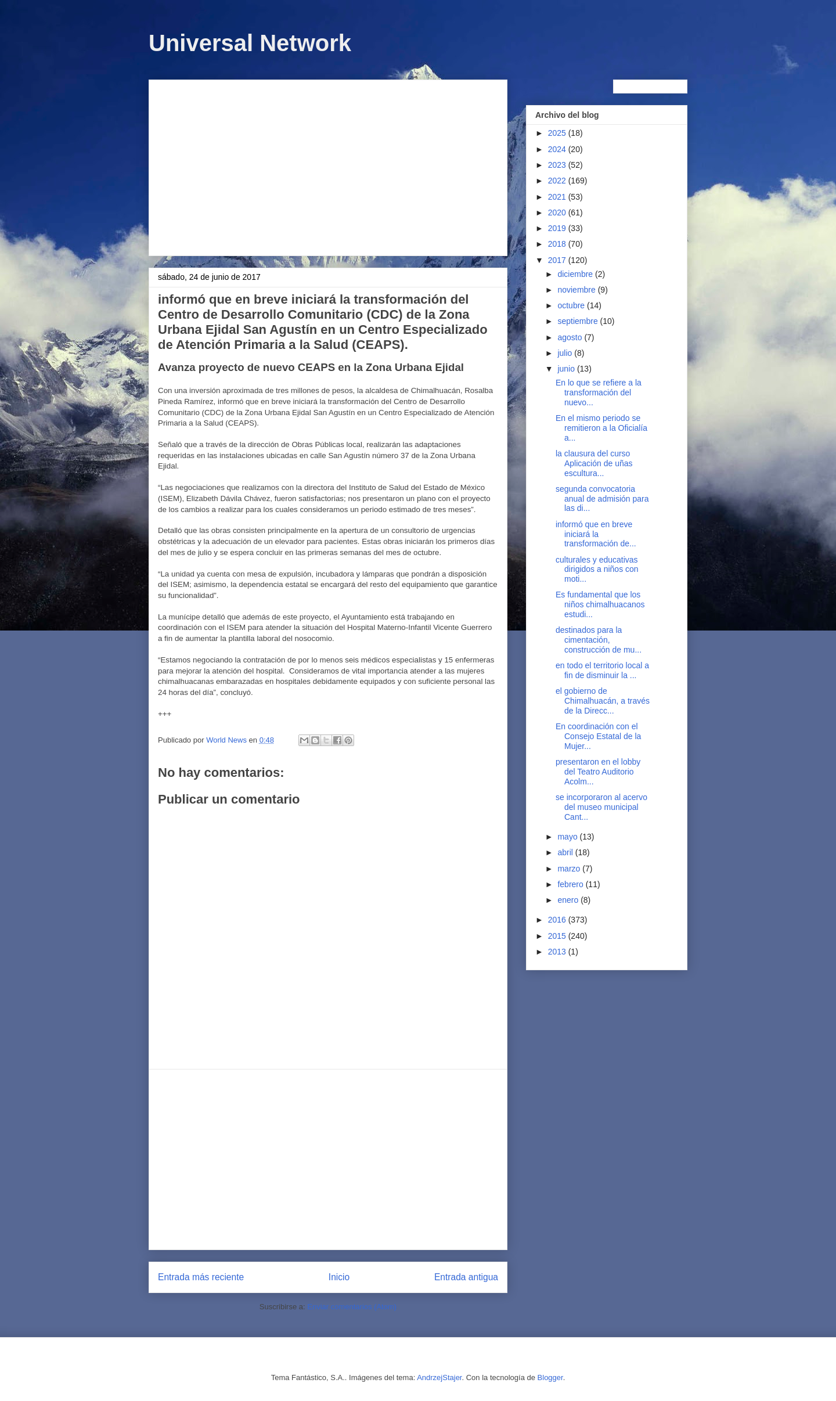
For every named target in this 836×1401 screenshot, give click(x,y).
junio (566, 368)
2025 (558, 133)
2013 (558, 951)
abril (566, 852)
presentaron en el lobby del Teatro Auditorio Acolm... (598, 771)
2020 (558, 212)
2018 (558, 243)
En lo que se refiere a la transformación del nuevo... (599, 392)
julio (565, 353)
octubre (572, 305)
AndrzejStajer (439, 1377)
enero (569, 900)
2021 (558, 196)
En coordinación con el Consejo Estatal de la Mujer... (598, 736)
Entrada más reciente (201, 1277)
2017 (558, 260)
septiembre (578, 321)
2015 (558, 936)
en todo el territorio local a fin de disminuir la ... (602, 670)
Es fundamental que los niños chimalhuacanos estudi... (600, 604)
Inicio (339, 1277)
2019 (558, 228)
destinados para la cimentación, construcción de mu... (599, 639)
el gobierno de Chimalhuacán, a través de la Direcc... (603, 700)
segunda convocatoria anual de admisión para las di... (602, 498)
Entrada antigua (466, 1277)
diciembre (576, 274)
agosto (570, 337)
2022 (558, 180)
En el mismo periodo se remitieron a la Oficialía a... (601, 427)
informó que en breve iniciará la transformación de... (596, 534)
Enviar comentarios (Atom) (352, 1306)
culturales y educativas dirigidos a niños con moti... (597, 569)
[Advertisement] (328, 165)
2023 (558, 165)
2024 (558, 149)
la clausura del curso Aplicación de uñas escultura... (594, 463)
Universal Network (250, 43)
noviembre (577, 289)
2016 (558, 919)
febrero (571, 884)
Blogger (550, 1377)
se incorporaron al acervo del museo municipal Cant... (601, 807)
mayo (568, 836)
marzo (569, 868)
